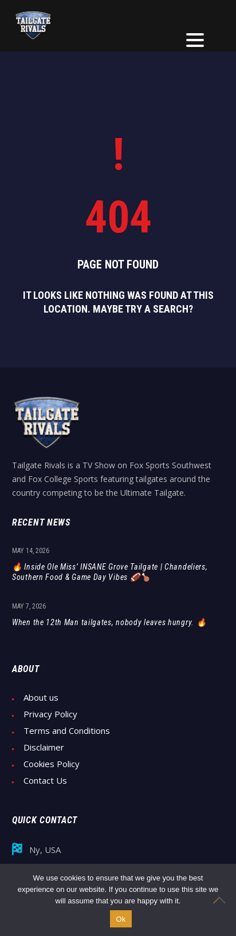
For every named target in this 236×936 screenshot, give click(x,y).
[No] (221, 900)
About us (40, 697)
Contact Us (45, 780)
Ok (120, 919)
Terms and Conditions (66, 730)
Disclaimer (43, 747)
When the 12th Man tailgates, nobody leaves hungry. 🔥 (109, 622)
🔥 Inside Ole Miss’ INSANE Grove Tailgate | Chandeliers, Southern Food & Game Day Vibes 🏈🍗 (110, 572)
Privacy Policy (50, 714)
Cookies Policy (51, 764)
